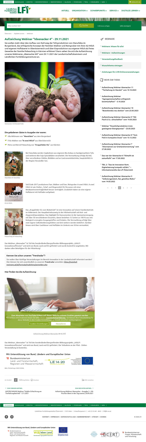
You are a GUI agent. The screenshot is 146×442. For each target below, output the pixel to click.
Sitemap (95, 417)
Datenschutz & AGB (68, 417)
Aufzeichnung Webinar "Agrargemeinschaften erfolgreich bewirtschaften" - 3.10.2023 (116, 99)
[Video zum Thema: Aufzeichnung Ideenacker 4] (50, 302)
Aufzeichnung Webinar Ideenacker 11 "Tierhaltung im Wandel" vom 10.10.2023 (119, 88)
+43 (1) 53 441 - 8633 (94, 411)
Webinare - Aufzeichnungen (113, 52)
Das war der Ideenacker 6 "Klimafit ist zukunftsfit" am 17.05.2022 (118, 156)
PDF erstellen (88, 380)
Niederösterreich (41, 2)
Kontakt (45, 417)
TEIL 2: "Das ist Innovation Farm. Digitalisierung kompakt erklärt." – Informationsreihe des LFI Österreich (117, 167)
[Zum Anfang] (107, 187)
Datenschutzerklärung (55, 317)
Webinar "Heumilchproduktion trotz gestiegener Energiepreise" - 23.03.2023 (118, 127)
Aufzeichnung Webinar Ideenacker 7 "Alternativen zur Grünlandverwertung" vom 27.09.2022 (120, 146)
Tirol (86, 2)
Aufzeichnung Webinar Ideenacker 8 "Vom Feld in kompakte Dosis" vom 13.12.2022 (119, 136)
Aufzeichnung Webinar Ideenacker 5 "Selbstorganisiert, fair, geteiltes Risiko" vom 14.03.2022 (119, 179)
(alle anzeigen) (125, 26)
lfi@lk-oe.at (107, 411)
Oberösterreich (56, 2)
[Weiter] (127, 187)
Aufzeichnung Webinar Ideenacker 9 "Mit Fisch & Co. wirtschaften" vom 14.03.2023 (119, 118)
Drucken (35, 380)
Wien (103, 2)
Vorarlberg (94, 2)
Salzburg (67, 2)
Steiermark (78, 2)
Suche (83, 25)
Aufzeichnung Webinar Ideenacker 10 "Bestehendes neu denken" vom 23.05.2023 (120, 109)
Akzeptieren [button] (61, 323)
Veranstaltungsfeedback (112, 59)
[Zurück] (111, 187)
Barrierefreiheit (83, 417)
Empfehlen (24, 380)
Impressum (55, 417)
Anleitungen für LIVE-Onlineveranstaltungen (120, 72)
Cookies (103, 417)
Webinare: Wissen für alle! (113, 46)
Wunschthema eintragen (112, 65)
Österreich (8, 2)
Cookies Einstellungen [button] (39, 323)
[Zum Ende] (131, 187)
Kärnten (29, 2)
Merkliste (135, 2)
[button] (79, 10)
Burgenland (19, 2)
